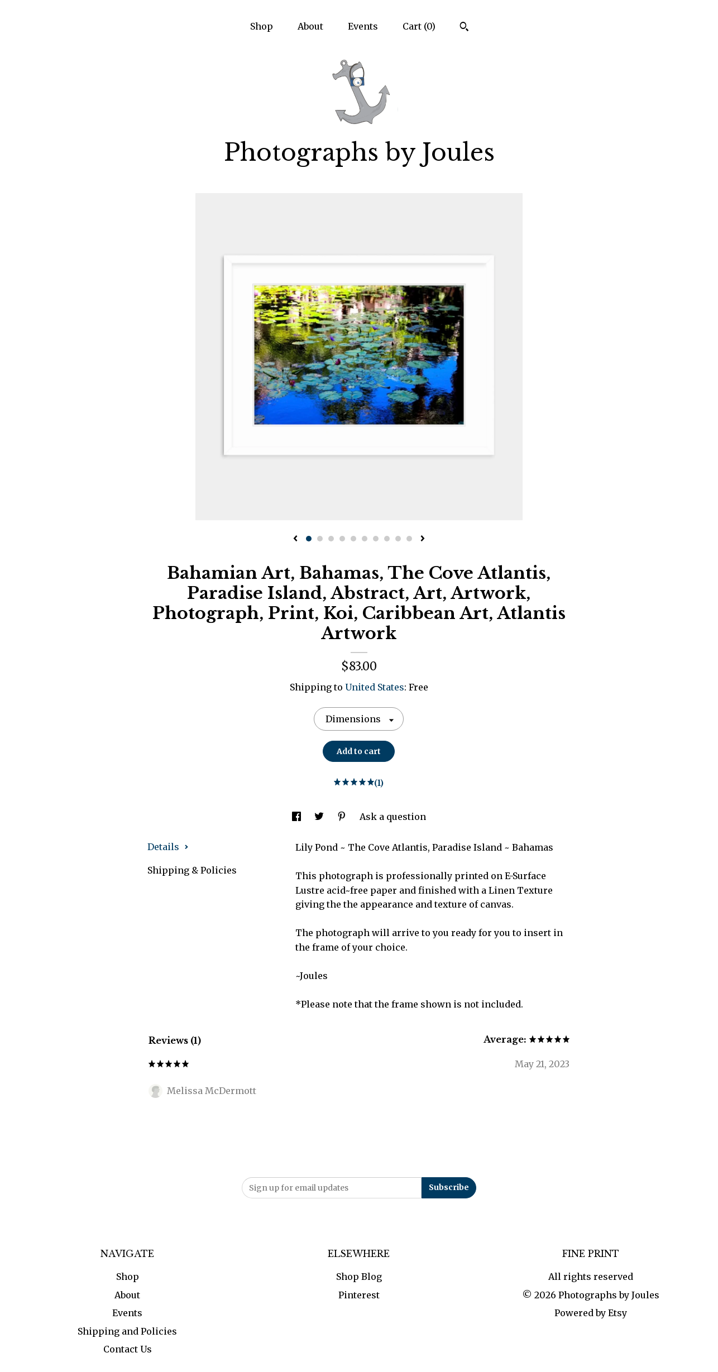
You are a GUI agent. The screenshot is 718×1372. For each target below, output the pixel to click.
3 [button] (331, 538)
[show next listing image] (422, 539)
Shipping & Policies (192, 870)
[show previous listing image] (295, 539)
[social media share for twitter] (320, 816)
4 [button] (342, 538)
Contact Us (127, 1349)
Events (363, 26)
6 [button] (364, 538)
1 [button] (309, 538)
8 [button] (387, 538)
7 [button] (376, 538)
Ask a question (393, 816)
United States (374, 687)
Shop (261, 26)
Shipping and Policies (127, 1331)
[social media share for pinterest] (342, 816)
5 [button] (353, 538)
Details (168, 846)
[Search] (464, 28)
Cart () (419, 26)
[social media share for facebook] (297, 816)
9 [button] (398, 538)
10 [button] (409, 538)
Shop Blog (359, 1276)
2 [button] (320, 538)
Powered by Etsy (590, 1312)
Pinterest (359, 1295)
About (310, 26)
